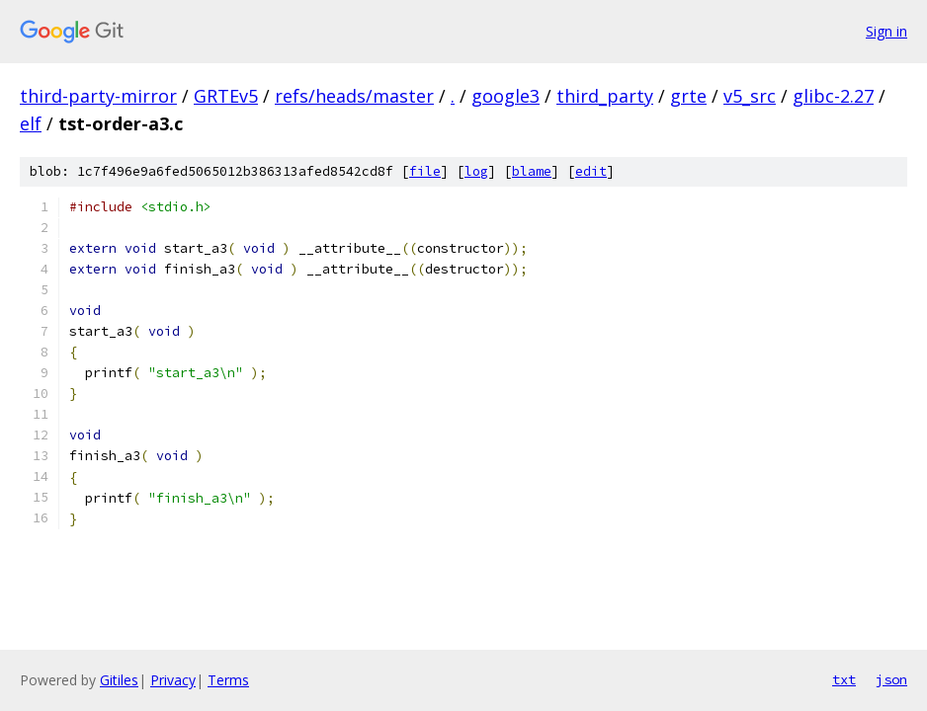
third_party (604, 96)
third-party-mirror (98, 96)
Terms (228, 680)
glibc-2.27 (833, 96)
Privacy (173, 680)
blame (531, 171)
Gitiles (119, 680)
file (425, 171)
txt (844, 679)
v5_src (749, 96)
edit (591, 171)
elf (31, 123)
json (891, 679)
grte (688, 96)
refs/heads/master (354, 96)
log (476, 171)
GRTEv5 (226, 96)
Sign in (886, 31)
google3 (505, 96)
